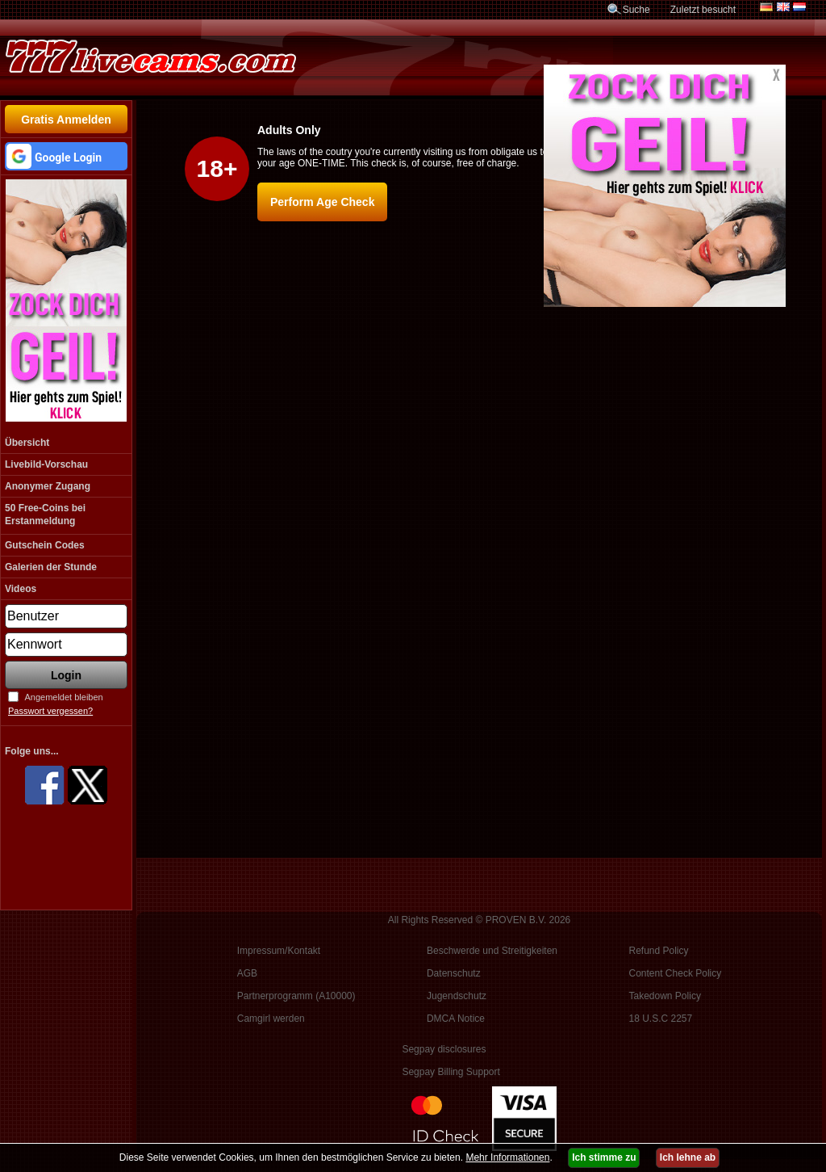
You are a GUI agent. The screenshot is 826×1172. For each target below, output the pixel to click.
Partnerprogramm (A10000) (296, 996)
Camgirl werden (271, 1018)
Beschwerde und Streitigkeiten (492, 950)
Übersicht (27, 442)
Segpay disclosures (444, 1049)
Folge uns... (32, 751)
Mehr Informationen (507, 1157)
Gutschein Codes (45, 545)
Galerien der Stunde (51, 567)
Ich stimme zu (604, 1157)
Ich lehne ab (687, 1157)
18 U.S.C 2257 (661, 1018)
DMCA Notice (456, 1018)
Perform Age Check (322, 201)
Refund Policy (659, 950)
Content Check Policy (675, 973)
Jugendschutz (456, 996)
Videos (20, 588)
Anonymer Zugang (47, 486)
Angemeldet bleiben (63, 697)
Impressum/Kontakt (278, 950)
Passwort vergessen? (50, 711)
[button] (66, 156)
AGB (247, 973)
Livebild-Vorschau (46, 464)
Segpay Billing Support (450, 1071)
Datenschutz (454, 973)
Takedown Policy (665, 996)
